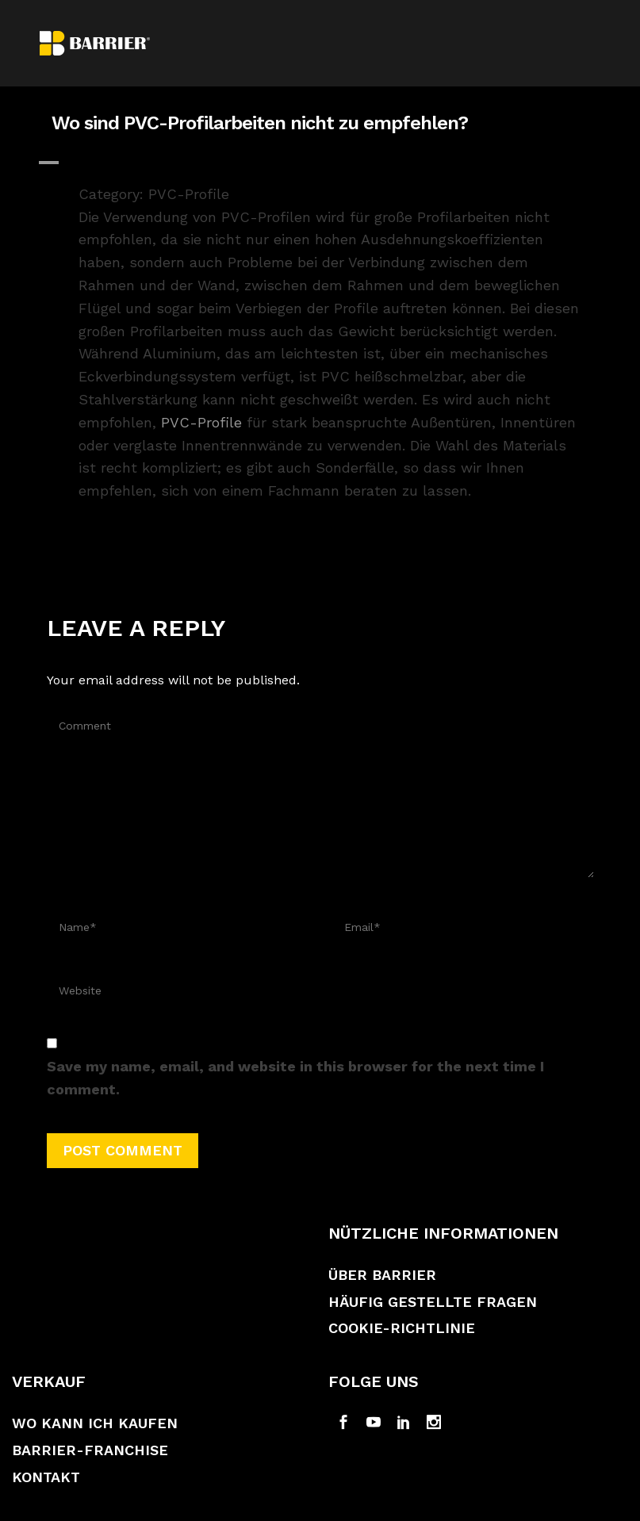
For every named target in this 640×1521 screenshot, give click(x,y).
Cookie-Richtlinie (401, 1328)
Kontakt (46, 1477)
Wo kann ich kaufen (95, 1423)
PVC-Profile (201, 422)
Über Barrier (382, 1274)
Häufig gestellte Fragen (432, 1301)
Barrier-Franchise (90, 1450)
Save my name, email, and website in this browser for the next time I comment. (295, 1078)
